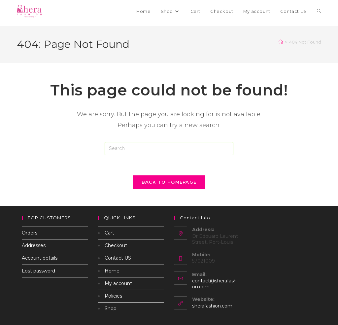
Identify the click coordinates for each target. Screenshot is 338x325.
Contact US (118, 258)
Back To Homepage (169, 182)
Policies (113, 296)
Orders (29, 233)
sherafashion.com (212, 306)
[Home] (281, 42)
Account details (39, 258)
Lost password (38, 271)
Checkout (116, 245)
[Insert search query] (169, 148)
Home (112, 271)
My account (118, 283)
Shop (111, 308)
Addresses (34, 245)
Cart (109, 233)
